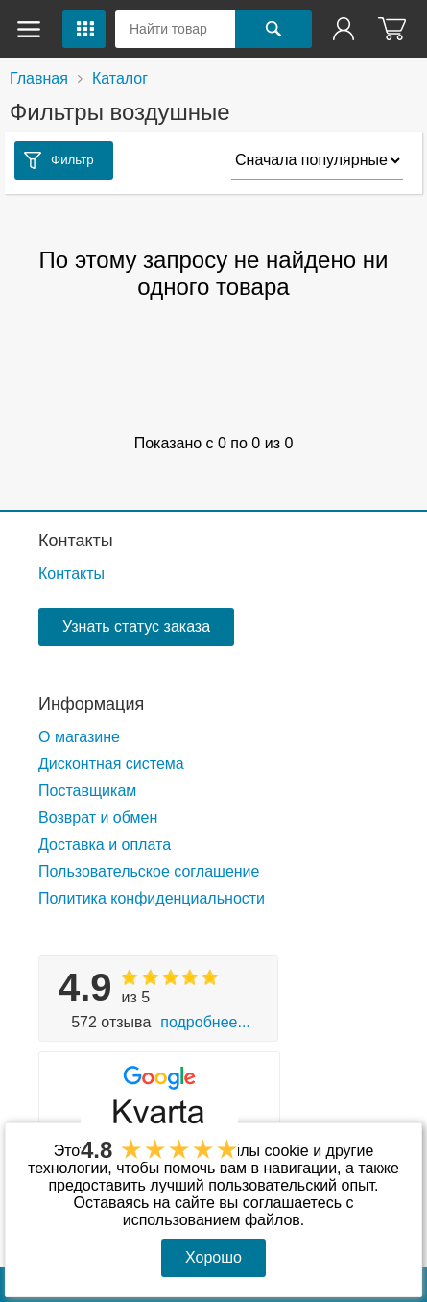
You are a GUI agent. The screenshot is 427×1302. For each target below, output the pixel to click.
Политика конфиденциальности (151, 898)
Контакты (75, 540)
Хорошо (213, 1257)
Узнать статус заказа (136, 626)
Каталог (120, 78)
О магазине (79, 737)
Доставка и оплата (104, 844)
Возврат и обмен (97, 817)
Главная (39, 78)
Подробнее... (204, 1022)
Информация (91, 703)
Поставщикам (87, 791)
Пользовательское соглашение (148, 871)
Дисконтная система (111, 764)
